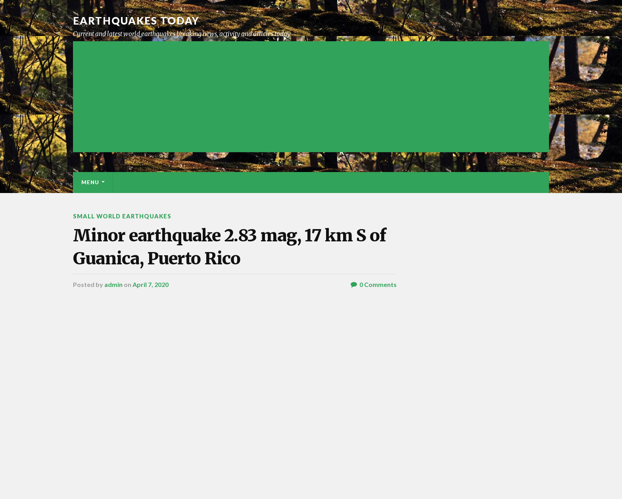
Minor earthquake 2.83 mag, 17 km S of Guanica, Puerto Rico (229, 247)
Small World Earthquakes (122, 216)
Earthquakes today (136, 21)
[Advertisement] (311, 96)
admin (113, 284)
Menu (90, 182)
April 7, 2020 (150, 284)
